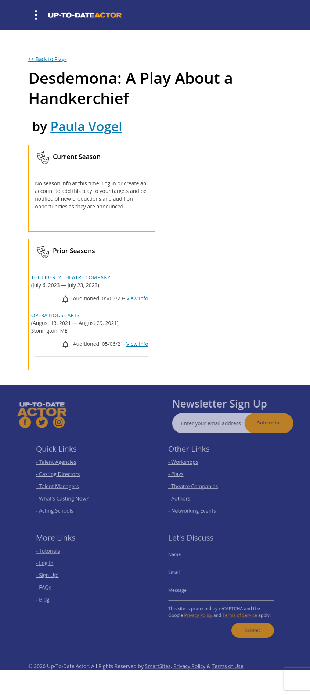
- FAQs (48, 587)
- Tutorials (52, 554)
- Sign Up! (52, 576)
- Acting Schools (58, 507)
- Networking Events (195, 507)
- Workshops (187, 464)
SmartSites (158, 674)
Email (179, 573)
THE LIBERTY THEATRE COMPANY (71, 277)
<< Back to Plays (47, 58)
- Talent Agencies (60, 464)
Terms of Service (237, 612)
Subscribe (277, 422)
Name (179, 557)
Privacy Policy (200, 612)
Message (182, 589)
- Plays (181, 475)
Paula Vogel (86, 126)
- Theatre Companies (196, 485)
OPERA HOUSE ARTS (55, 315)
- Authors (184, 496)
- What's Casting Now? (65, 496)
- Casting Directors (61, 475)
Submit (249, 625)
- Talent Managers (61, 485)
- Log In (49, 565)
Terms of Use (228, 674)
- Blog (48, 598)
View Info (137, 298)
